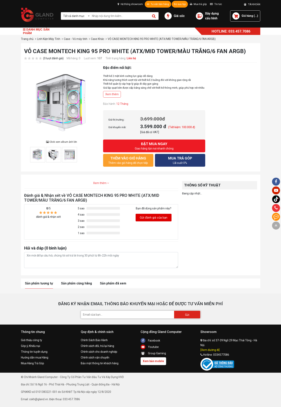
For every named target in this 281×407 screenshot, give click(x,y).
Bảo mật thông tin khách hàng (99, 363)
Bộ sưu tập (180, 4)
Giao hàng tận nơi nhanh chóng (154, 145)
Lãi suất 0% (180, 159)
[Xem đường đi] (210, 350)
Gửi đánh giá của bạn (153, 217)
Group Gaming (153, 353)
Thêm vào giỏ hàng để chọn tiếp (128, 159)
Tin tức (216, 4)
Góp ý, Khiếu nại (30, 346)
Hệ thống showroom (130, 4)
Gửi (187, 314)
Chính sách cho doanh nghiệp (99, 351)
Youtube (150, 347)
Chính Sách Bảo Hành (94, 340)
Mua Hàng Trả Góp (32, 363)
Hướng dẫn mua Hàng (34, 357)
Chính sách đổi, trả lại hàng (97, 346)
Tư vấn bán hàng (158, 4)
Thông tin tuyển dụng (34, 351)
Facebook (150, 340)
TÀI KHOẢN (252, 4)
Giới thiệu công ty (31, 340)
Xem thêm (112, 94)
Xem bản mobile (153, 361)
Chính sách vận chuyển (95, 357)
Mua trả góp (198, 4)
